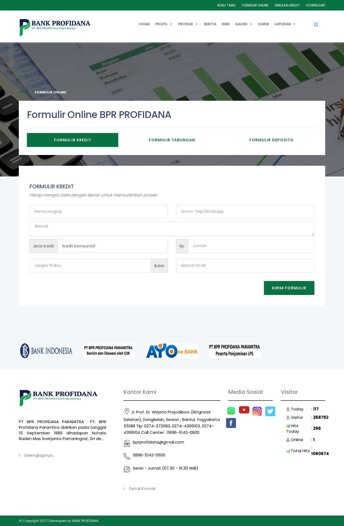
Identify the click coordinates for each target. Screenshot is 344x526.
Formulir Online (255, 5)
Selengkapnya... (39, 455)
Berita (210, 24)
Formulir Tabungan (172, 140)
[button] (316, 24)
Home (144, 24)
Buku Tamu (226, 5)
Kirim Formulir (289, 288)
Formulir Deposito (271, 140)
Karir (263, 24)
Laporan (282, 24)
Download (315, 5)
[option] (46, 350)
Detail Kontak (142, 488)
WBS (226, 24)
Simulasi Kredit (287, 5)
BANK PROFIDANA (85, 520)
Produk (185, 24)
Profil (161, 24)
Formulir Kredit (72, 140)
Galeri (241, 24)
